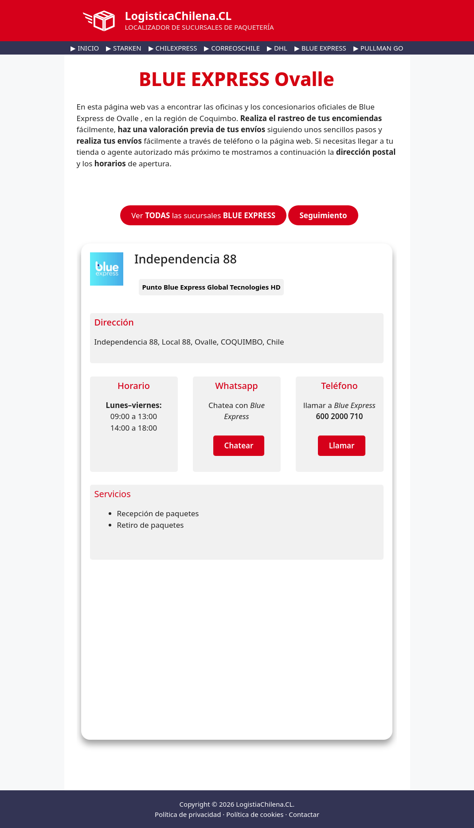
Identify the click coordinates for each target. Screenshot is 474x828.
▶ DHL (277, 47)
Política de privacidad (188, 814)
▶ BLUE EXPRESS (320, 47)
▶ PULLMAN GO (378, 47)
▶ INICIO (85, 47)
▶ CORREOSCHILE (232, 47)
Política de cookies (254, 814)
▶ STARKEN (123, 47)
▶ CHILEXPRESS (173, 47)
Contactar (304, 814)
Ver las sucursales (203, 215)
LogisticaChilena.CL (178, 15)
